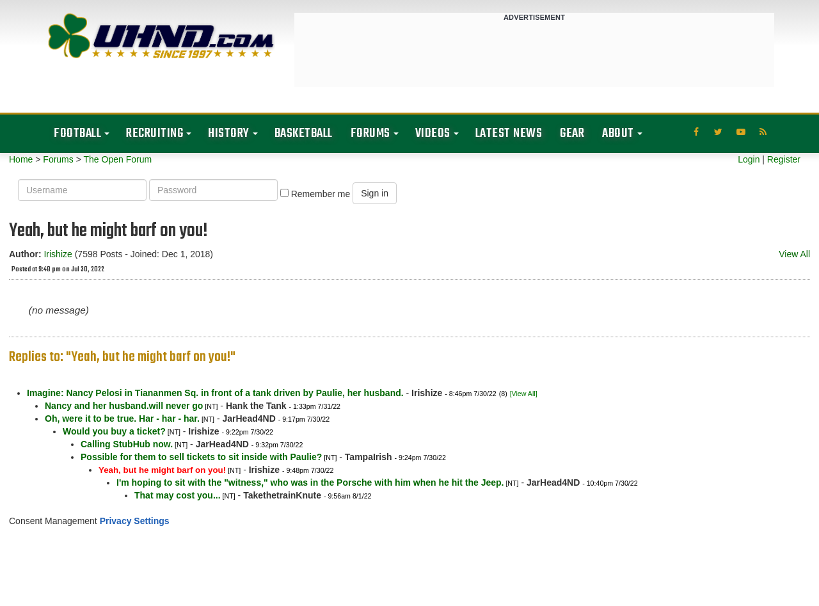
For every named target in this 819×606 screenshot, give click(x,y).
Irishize (58, 254)
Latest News (509, 133)
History (229, 133)
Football (77, 133)
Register (783, 159)
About (618, 133)
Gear (572, 133)
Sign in (374, 193)
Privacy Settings (135, 521)
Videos (432, 133)
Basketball (303, 133)
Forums (370, 133)
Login (748, 159)
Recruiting (154, 133)
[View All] (523, 393)
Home (21, 159)
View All (794, 254)
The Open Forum (117, 159)
